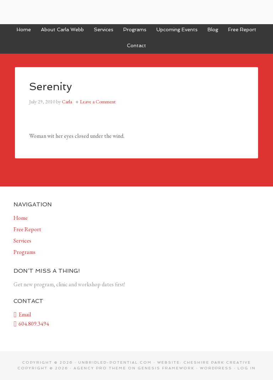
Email (22, 314)
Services (22, 240)
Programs (25, 252)
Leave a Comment (98, 101)
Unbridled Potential (136, 12)
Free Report (27, 229)
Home (21, 218)
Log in (246, 368)
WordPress (216, 368)
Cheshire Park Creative (217, 362)
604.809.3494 (31, 323)
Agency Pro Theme (100, 368)
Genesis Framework (166, 368)
